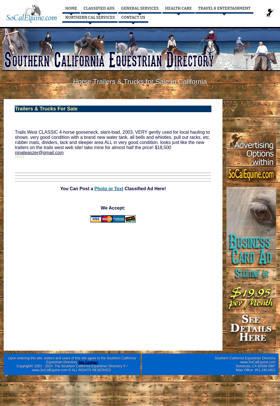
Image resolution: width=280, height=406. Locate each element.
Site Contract (88, 362)
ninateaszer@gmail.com (39, 152)
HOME (71, 8)
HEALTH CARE (178, 8)
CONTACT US (133, 17)
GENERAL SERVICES (140, 8)
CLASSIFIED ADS (99, 8)
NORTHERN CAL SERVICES (90, 17)
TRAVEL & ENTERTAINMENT (224, 8)
